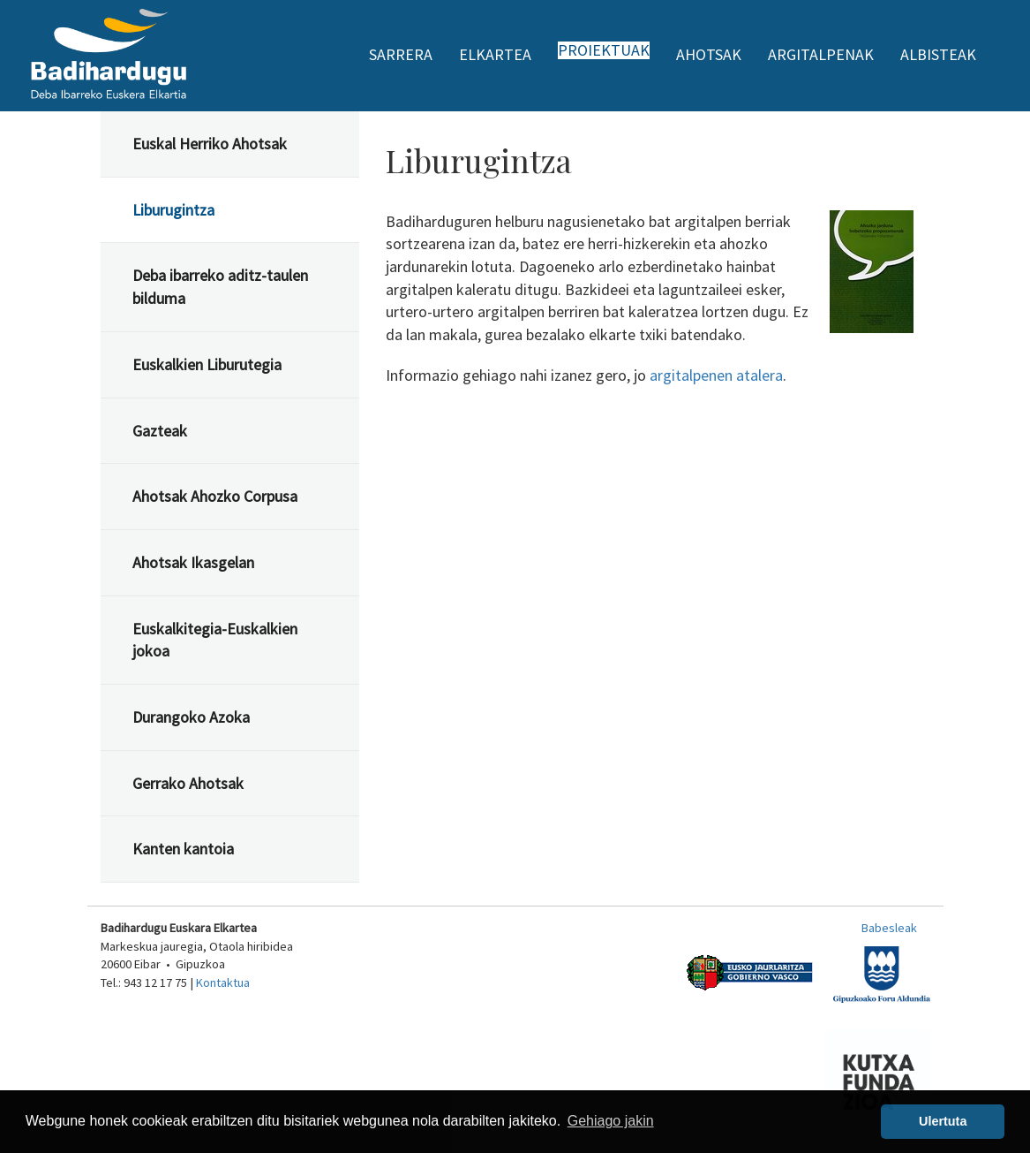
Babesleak (889, 928)
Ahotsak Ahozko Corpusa (214, 496)
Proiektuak (604, 50)
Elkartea (495, 54)
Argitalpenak (821, 54)
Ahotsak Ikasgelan (193, 562)
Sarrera (400, 54)
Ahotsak (708, 54)
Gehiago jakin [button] (611, 1120)
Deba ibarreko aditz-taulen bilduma (220, 286)
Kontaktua (223, 982)
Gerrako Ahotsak (188, 783)
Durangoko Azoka (191, 717)
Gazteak (159, 431)
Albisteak (938, 54)
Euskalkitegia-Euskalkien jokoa (214, 640)
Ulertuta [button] (942, 1121)
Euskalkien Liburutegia (207, 364)
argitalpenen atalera (716, 375)
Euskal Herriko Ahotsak (209, 143)
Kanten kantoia (183, 848)
